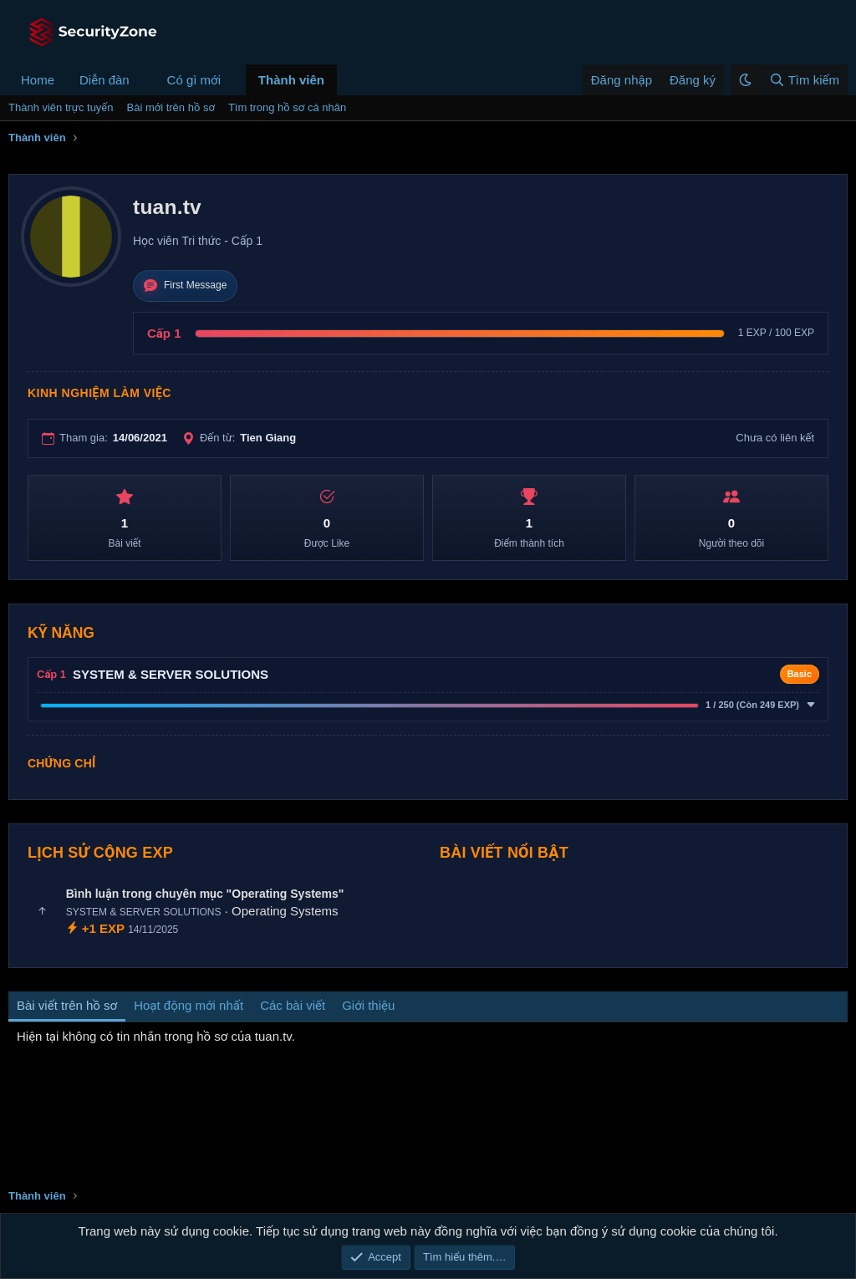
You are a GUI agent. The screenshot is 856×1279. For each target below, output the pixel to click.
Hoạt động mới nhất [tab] (188, 1005)
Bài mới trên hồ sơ (171, 107)
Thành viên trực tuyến (61, 107)
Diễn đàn (104, 80)
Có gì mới (194, 80)
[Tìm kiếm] (804, 79)
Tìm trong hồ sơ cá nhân (287, 107)
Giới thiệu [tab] (368, 1005)
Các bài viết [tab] (292, 1005)
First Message (185, 286)
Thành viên (291, 80)
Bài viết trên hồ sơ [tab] (67, 1005)
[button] (143, 79)
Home (37, 80)
